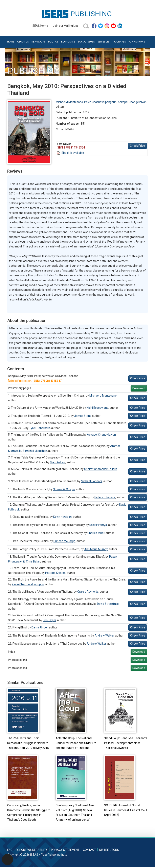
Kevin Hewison (62, 516)
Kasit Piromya (98, 524)
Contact (89, 849)
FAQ (10, 849)
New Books (38, 41)
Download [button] (138, 388)
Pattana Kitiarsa (55, 572)
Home (10, 41)
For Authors (137, 41)
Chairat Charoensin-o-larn (100, 469)
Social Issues (86, 41)
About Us (23, 41)
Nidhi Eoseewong (97, 407)
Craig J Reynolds (87, 591)
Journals (119, 41)
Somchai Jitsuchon (35, 450)
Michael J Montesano (69, 102)
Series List (104, 41)
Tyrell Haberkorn (39, 428)
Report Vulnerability (32, 849)
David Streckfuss (108, 603)
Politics (53, 41)
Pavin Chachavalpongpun (100, 102)
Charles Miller (95, 533)
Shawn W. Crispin (64, 489)
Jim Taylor (49, 620)
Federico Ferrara (104, 497)
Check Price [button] (137, 145)
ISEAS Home (40, 25)
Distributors (109, 849)
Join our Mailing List (65, 25)
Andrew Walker (104, 635)
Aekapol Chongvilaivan (132, 102)
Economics (68, 41)
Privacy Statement (65, 849)
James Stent (82, 415)
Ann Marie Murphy (96, 549)
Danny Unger (39, 627)
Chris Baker (33, 561)
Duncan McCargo (64, 541)
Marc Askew (57, 462)
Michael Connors (91, 481)
